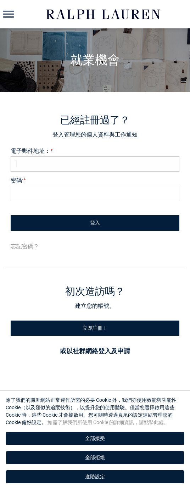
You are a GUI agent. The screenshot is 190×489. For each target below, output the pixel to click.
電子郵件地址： (32, 151)
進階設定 (95, 476)
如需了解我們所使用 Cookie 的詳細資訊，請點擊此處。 (107, 422)
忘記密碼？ (25, 246)
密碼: (18, 180)
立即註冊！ (95, 328)
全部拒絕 (95, 457)
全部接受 (95, 438)
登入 (95, 223)
